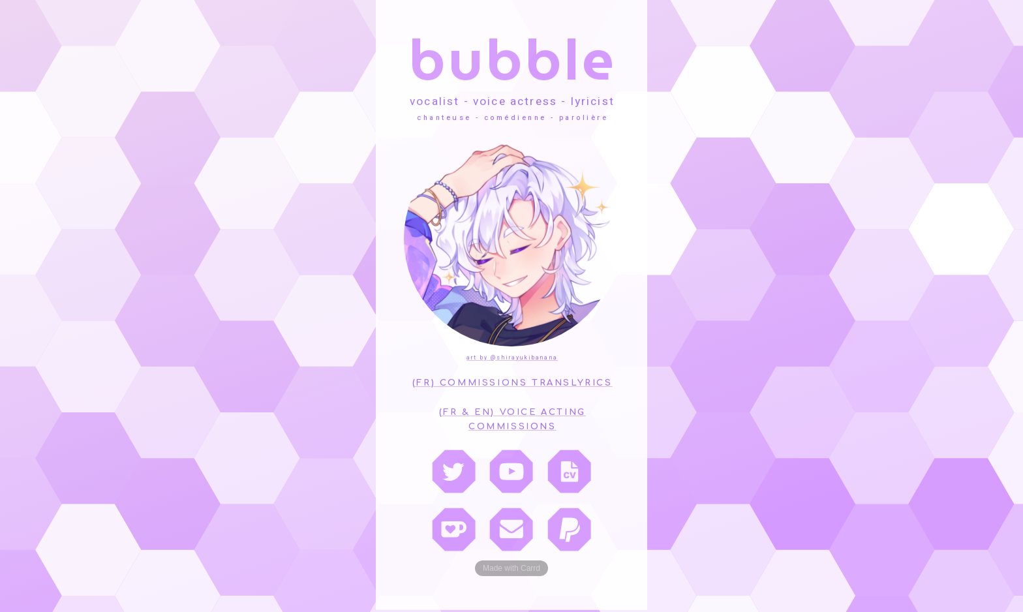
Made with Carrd (511, 567)
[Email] (511, 527)
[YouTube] (511, 469)
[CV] (569, 469)
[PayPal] (569, 527)
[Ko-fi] (453, 527)
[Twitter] (453, 469)
